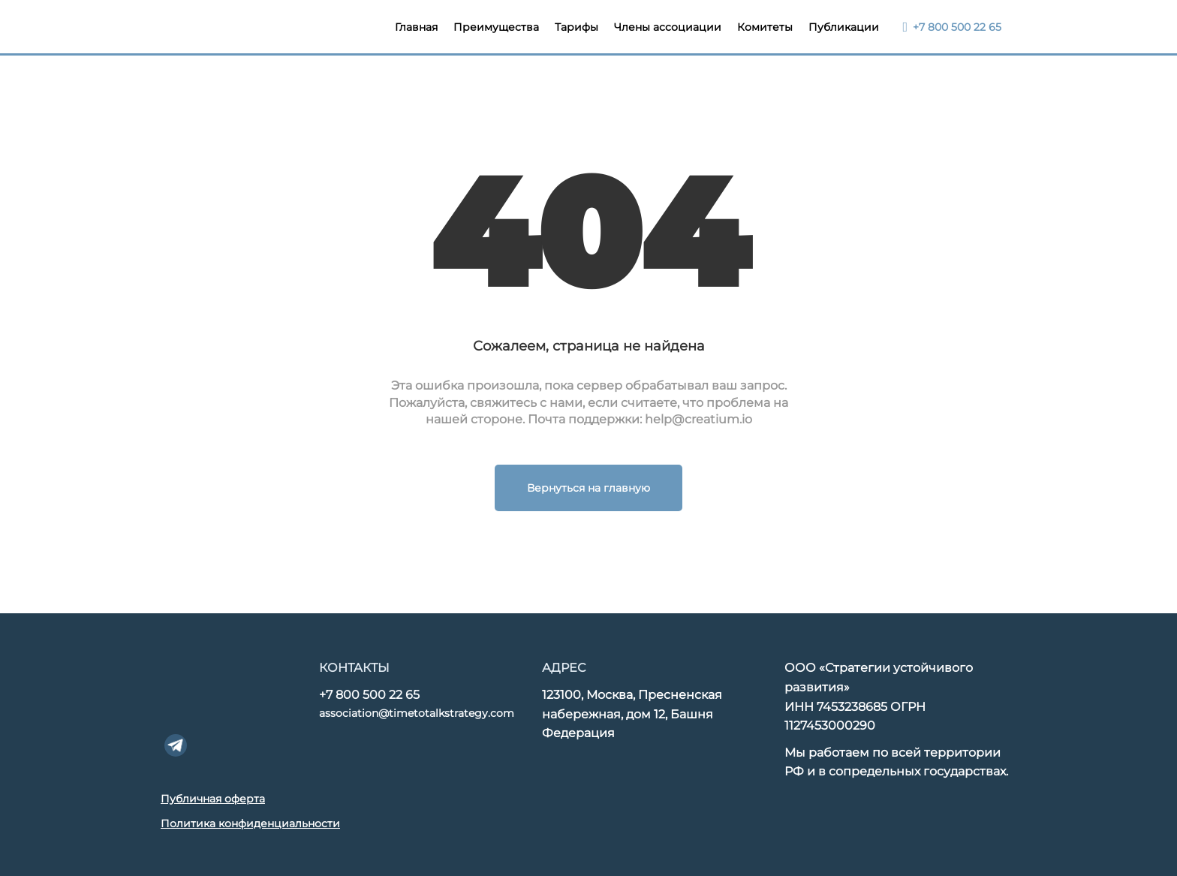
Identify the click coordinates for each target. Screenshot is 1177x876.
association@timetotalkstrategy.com (416, 713)
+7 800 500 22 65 (369, 695)
